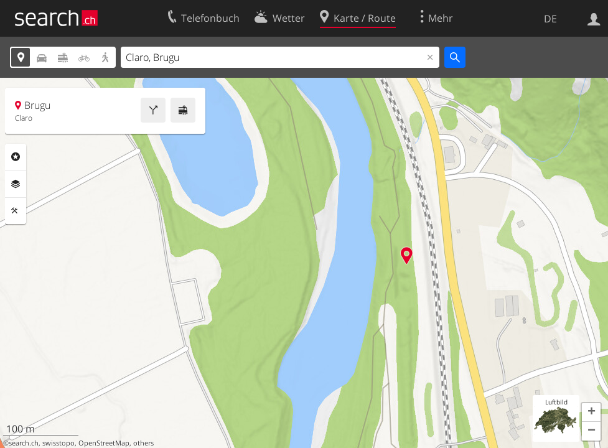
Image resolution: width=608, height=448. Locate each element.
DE (550, 19)
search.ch (24, 443)
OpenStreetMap (103, 443)
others (143, 443)
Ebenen (15, 184)
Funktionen (15, 211)
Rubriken (15, 157)
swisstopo (58, 443)
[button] (591, 412)
